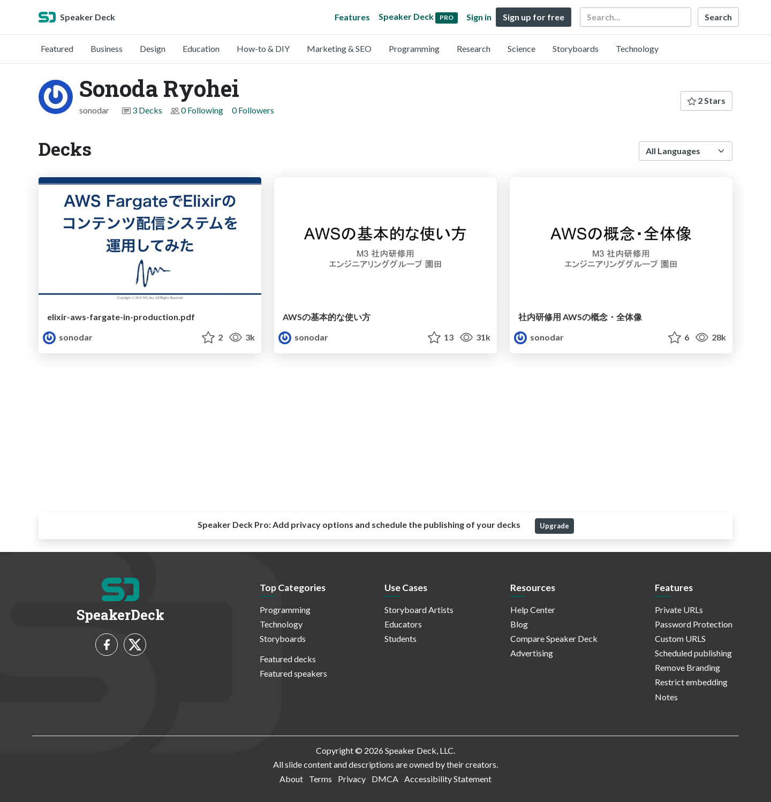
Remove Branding (687, 667)
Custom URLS (680, 638)
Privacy (352, 779)
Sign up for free (533, 17)
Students (400, 638)
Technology (637, 48)
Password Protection (693, 624)
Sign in (479, 17)
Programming (414, 48)
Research (473, 48)
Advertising (531, 653)
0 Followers (253, 110)
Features (352, 17)
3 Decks (147, 110)
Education (201, 48)
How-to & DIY (263, 48)
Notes (666, 697)
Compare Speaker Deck (554, 638)
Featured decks (288, 659)
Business (106, 48)
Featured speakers (293, 673)
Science (521, 48)
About (291, 779)
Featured (57, 48)
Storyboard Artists (418, 609)
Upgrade (554, 525)
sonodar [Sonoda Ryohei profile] (68, 337)
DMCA (385, 779)
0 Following (202, 110)
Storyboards (576, 48)
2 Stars (706, 100)
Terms (320, 779)
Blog (519, 624)
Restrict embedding (691, 682)
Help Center (532, 609)
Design (152, 48)
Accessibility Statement (448, 779)
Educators (403, 624)
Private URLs (679, 609)
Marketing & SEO (339, 48)
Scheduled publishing (693, 653)
